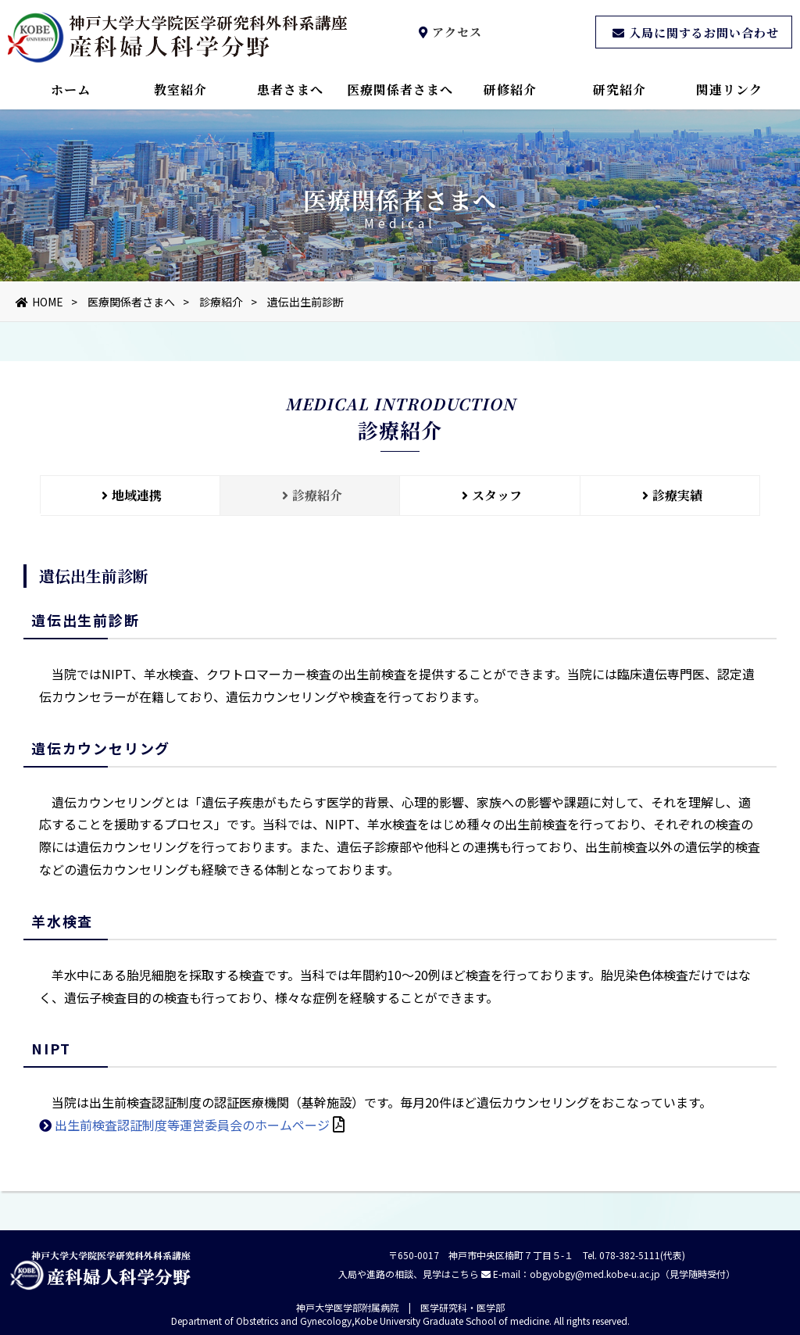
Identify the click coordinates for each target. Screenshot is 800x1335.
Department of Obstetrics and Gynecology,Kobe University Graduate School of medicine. (361, 1320)
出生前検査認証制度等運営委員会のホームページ (192, 1138)
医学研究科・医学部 (462, 1307)
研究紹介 (619, 89)
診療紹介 (221, 302)
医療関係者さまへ (400, 89)
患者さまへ (290, 89)
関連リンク (729, 89)
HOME (39, 302)
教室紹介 (180, 89)
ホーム (71, 89)
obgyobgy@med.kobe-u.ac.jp (595, 1273)
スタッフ (490, 495)
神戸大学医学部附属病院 (347, 1307)
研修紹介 (510, 89)
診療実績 (670, 495)
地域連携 (130, 495)
